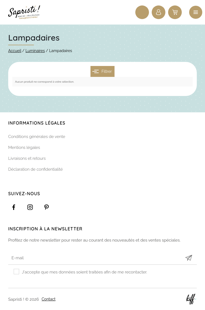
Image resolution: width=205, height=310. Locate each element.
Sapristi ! (27, 12)
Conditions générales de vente (36, 136)
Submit (188, 258)
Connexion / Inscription (158, 12)
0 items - (175, 12)
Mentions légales (24, 147)
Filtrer (102, 71)
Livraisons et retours (27, 158)
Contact (48, 299)
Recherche (142, 12)
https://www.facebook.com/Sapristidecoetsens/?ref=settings (13, 207)
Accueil (14, 51)
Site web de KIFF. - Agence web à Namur (191, 299)
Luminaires (35, 51)
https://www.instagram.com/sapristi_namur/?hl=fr (30, 207)
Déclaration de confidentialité (35, 169)
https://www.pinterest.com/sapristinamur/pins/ (46, 207)
